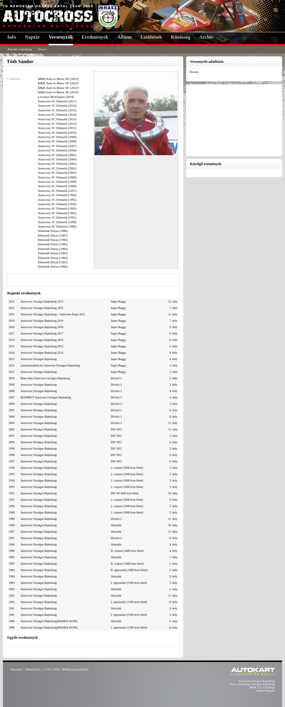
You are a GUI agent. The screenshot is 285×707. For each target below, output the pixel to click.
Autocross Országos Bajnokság (256, 681)
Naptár (32, 37)
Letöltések (151, 37)
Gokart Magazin (265, 690)
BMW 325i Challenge (262, 687)
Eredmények (95, 37)
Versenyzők (61, 37)
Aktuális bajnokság (19, 49)
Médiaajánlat (32, 669)
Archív (206, 37)
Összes (42, 49)
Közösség (180, 37)
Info (11, 37)
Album (124, 37)
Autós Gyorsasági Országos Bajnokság (252, 684)
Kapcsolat (16, 669)
